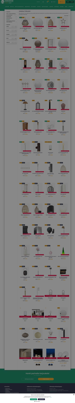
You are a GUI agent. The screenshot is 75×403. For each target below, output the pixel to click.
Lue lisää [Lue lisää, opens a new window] (50, 397)
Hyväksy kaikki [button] (33, 399)
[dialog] (37, 201)
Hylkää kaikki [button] (41, 399)
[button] (37, 401)
